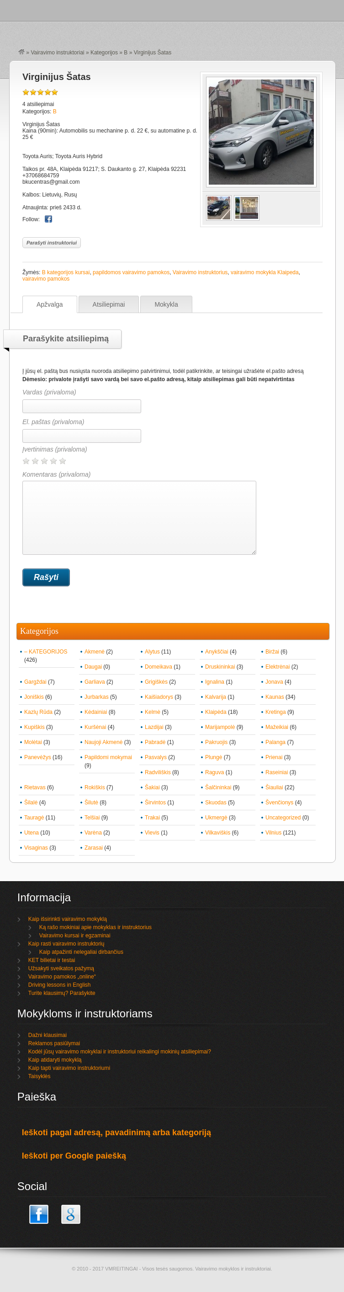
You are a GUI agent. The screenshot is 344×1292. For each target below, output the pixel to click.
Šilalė (30, 802)
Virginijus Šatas (56, 77)
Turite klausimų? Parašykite (61, 993)
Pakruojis (216, 742)
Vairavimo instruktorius (200, 272)
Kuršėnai (95, 727)
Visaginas (36, 848)
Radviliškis (158, 772)
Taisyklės (39, 1076)
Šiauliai (274, 787)
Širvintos (155, 802)
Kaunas (274, 697)
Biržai (272, 652)
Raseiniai (276, 772)
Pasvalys (156, 757)
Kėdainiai (96, 712)
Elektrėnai (277, 667)
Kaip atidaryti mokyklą (55, 1060)
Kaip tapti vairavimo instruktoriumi (69, 1068)
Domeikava (158, 667)
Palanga (275, 742)
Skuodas (216, 802)
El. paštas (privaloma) (53, 421)
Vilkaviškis (217, 832)
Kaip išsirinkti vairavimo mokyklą (67, 919)
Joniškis (34, 697)
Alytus (152, 652)
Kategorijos (104, 52)
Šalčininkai (218, 787)
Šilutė (91, 802)
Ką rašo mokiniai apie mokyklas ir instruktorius (95, 927)
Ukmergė (216, 817)
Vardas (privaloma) (49, 392)
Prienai (273, 757)
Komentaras (139, 513)
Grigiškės (156, 682)
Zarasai (94, 848)
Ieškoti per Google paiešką (74, 1155)
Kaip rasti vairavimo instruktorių (66, 944)
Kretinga (275, 712)
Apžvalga (50, 304)
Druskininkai (220, 667)
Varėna (93, 832)
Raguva (214, 772)
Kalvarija (215, 697)
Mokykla (166, 304)
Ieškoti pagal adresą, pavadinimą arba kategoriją (116, 1132)
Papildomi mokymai (108, 757)
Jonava (274, 682)
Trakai (152, 817)
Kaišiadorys (159, 697)
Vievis (152, 832)
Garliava (95, 682)
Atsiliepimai (109, 304)
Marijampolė (220, 727)
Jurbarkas (97, 697)
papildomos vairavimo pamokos (131, 272)
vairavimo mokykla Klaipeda (265, 272)
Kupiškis (34, 727)
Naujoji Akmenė (103, 742)
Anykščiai (216, 652)
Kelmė (152, 712)
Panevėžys (37, 757)
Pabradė (155, 742)
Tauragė (34, 817)
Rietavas (35, 787)
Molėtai (33, 742)
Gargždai (35, 682)
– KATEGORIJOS (45, 652)
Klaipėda (216, 712)
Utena (31, 832)
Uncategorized (283, 817)
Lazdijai (154, 727)
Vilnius (273, 832)
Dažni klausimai (47, 1035)
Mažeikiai (276, 727)
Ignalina (214, 682)
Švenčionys (279, 802)
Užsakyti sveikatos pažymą (61, 968)
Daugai (93, 667)
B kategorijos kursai (66, 272)
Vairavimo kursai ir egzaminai (75, 935)
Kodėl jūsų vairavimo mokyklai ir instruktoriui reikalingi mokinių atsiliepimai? (119, 1051)
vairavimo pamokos (45, 279)
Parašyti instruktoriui (51, 242)
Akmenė (95, 652)
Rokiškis (95, 787)
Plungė (213, 757)
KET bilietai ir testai (51, 960)
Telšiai (92, 817)
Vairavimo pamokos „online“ (62, 976)
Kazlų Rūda (38, 712)
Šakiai (152, 787)
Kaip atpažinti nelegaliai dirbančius (81, 952)
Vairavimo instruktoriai (57, 52)
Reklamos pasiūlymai (54, 1043)
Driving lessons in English (59, 985)
